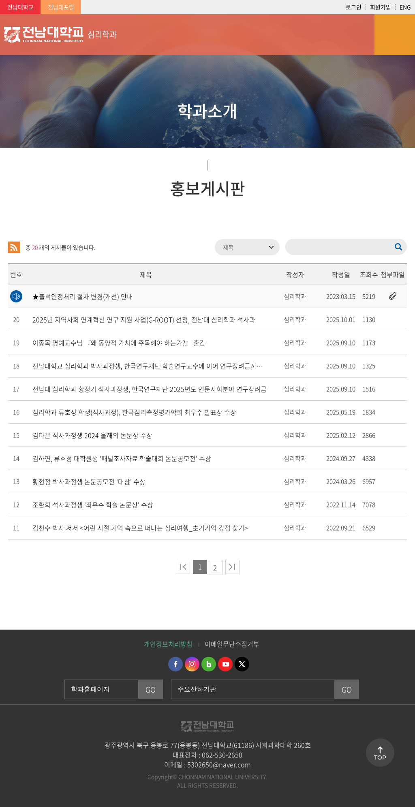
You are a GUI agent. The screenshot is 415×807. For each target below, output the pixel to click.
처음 (183, 567)
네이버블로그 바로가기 (208, 664)
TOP (380, 757)
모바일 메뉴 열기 (394, 34)
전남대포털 (61, 7)
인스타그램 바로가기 (192, 664)
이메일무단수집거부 (232, 644)
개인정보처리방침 (168, 644)
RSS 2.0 (14, 247)
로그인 (354, 7)
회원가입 (380, 7)
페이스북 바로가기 (175, 664)
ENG (405, 7)
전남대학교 (20, 7)
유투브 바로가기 (225, 664)
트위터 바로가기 (242, 664)
